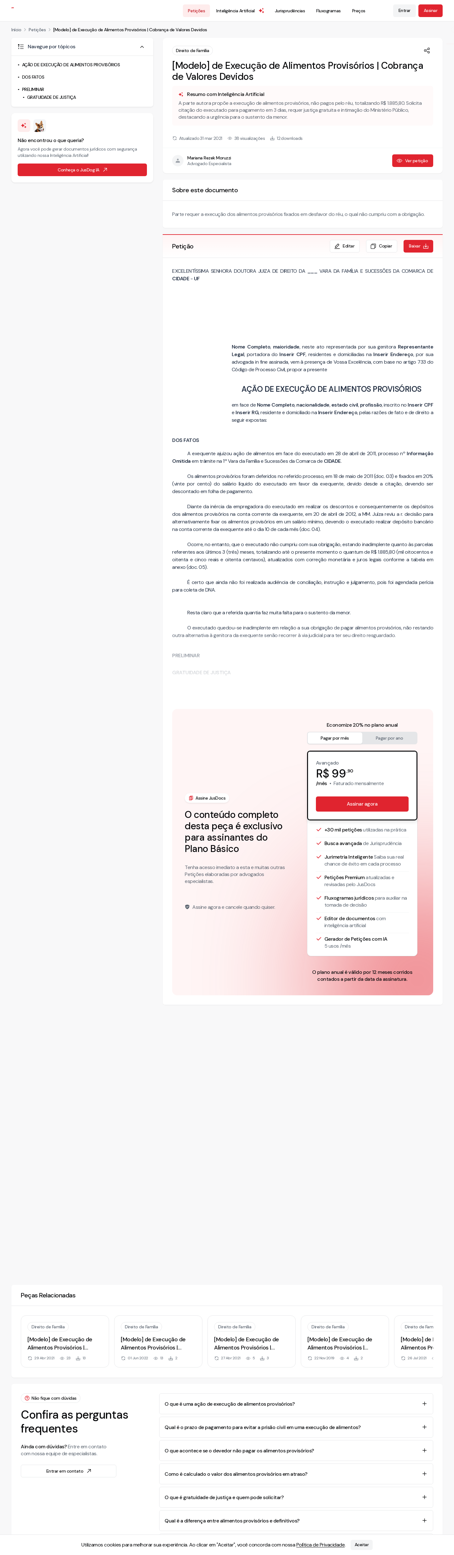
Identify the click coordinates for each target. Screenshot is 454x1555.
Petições (196, 11)
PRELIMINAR (33, 89)
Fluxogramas (328, 11)
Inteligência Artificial (240, 11)
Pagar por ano (389, 738)
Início (16, 30)
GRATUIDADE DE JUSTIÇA (51, 97)
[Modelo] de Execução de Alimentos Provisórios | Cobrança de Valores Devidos (130, 30)
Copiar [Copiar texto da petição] (381, 246)
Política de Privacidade (320, 1544)
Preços (358, 11)
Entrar (404, 10)
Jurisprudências (290, 11)
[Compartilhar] (427, 50)
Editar (344, 246)
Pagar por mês (335, 738)
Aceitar (362, 1545)
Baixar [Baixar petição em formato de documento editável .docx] (419, 246)
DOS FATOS (33, 77)
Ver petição (412, 161)
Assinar (431, 10)
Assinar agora (362, 804)
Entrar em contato (69, 1471)
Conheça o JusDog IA (83, 170)
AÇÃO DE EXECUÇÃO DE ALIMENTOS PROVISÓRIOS (71, 65)
